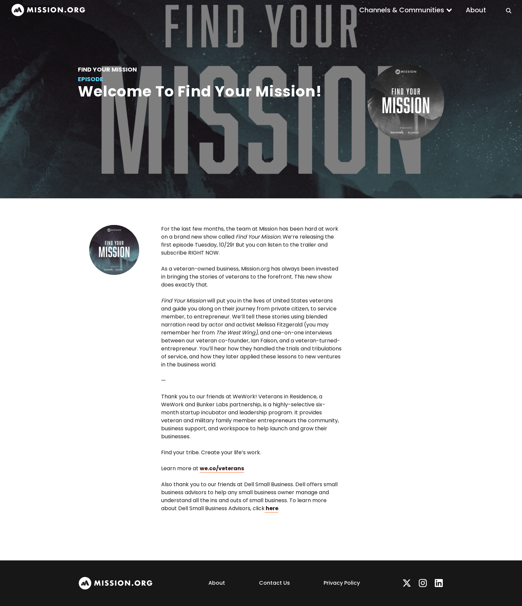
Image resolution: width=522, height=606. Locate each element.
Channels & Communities (401, 10)
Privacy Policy (342, 583)
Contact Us (274, 583)
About (476, 10)
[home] (48, 10)
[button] (406, 10)
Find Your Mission (107, 69)
